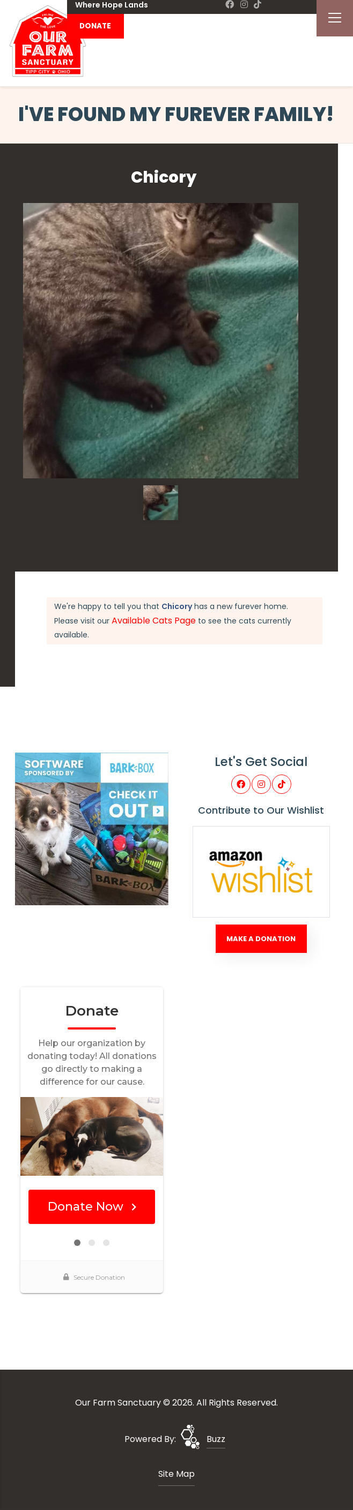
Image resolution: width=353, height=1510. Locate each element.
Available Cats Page (154, 620)
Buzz (216, 1439)
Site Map (176, 1474)
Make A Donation (261, 939)
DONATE (95, 26)
